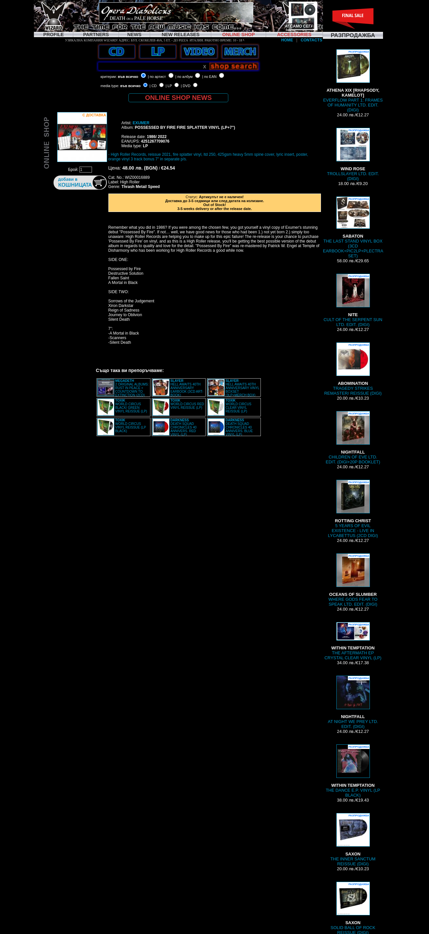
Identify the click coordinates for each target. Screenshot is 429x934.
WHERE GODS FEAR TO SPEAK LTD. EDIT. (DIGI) (352, 580)
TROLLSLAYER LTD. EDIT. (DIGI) (353, 154)
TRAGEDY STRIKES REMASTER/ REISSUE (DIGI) (353, 369)
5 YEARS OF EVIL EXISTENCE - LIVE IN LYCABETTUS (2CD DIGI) (353, 509)
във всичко (128, 77)
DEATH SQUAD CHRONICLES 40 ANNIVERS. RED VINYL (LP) (183, 427)
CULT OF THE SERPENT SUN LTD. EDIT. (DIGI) (353, 300)
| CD (153, 86)
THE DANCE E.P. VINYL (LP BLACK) (353, 771)
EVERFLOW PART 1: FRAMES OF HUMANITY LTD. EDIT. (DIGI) (353, 80)
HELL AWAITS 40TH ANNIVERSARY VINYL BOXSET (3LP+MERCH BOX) (243, 388)
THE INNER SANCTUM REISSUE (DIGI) (352, 839)
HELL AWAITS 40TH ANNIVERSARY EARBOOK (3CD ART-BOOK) (186, 388)
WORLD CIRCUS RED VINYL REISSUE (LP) (187, 404)
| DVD (185, 86)
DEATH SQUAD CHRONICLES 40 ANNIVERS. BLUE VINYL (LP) (239, 427)
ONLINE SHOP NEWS (178, 97)
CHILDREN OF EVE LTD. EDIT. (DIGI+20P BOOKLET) (353, 437)
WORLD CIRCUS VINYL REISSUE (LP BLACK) (130, 425)
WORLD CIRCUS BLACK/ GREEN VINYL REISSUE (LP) (131, 406)
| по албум (184, 77)
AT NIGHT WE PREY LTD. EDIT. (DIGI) (353, 702)
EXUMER (141, 123)
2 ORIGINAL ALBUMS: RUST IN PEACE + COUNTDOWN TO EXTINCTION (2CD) (132, 388)
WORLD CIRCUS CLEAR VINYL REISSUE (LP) (238, 406)
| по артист (157, 77)
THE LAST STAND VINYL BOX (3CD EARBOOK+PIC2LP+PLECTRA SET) (353, 227)
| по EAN (209, 77)
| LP (169, 86)
